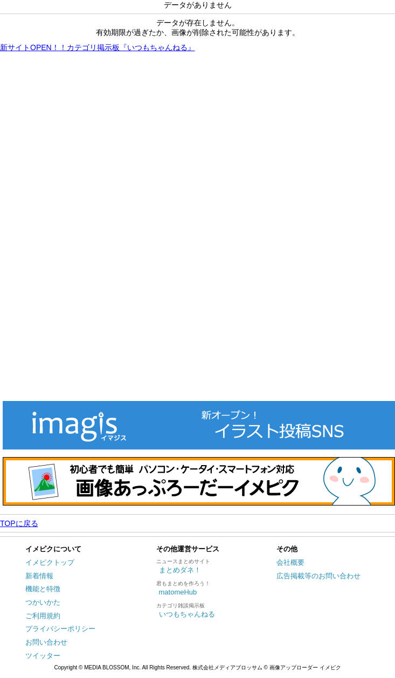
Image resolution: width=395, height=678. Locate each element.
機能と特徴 (42, 589)
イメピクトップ (49, 562)
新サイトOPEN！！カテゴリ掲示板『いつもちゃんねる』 (97, 47)
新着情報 (39, 576)
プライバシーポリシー (60, 629)
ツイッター (42, 656)
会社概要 (290, 562)
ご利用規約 (42, 616)
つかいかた (42, 602)
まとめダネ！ (180, 570)
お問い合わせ (46, 642)
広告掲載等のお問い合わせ (318, 576)
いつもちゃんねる (187, 614)
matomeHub (178, 592)
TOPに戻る (19, 523)
